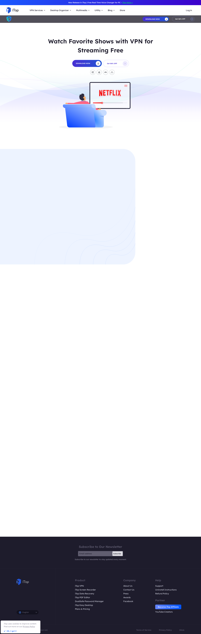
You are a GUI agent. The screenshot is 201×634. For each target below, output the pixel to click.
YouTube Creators (164, 612)
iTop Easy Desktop (84, 605)
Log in (189, 10)
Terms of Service (143, 630)
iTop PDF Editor (82, 597)
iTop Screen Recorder (85, 589)
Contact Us (128, 589)
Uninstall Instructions (166, 589)
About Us (127, 586)
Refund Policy (162, 593)
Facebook (128, 601)
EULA (181, 630)
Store (122, 10)
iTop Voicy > (127, 2)
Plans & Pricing (82, 609)
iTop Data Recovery (84, 593)
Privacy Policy (165, 630)
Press (126, 593)
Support (159, 586)
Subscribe (117, 554)
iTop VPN (79, 586)
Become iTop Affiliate (168, 607)
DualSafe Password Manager (89, 601)
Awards (127, 597)
